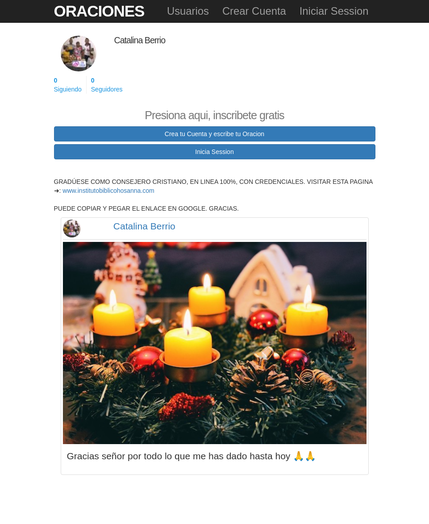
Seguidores (107, 84)
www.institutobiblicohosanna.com (108, 190)
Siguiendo (68, 84)
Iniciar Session (334, 11)
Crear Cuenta (254, 11)
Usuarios (188, 11)
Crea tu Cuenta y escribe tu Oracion (214, 133)
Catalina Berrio (144, 226)
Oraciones (99, 11)
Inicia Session (214, 151)
